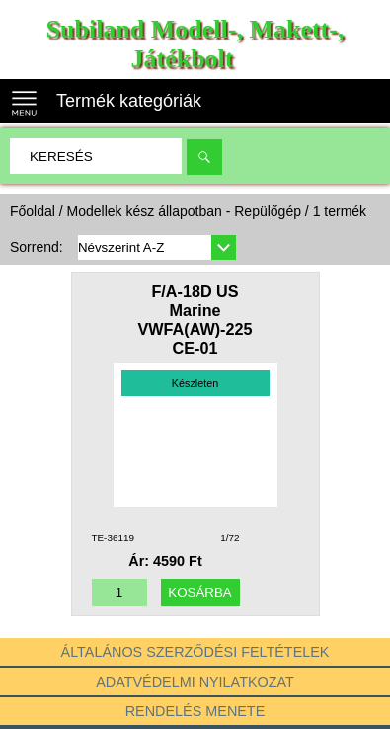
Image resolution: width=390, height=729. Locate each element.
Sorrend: (36, 247)
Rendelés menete (195, 711)
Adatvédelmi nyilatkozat (195, 681)
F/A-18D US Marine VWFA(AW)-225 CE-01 (194, 320)
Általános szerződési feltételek (195, 652)
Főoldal (32, 211)
